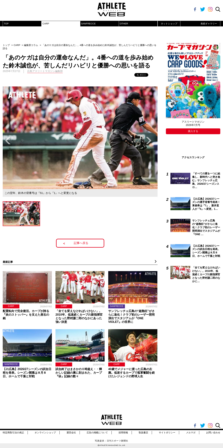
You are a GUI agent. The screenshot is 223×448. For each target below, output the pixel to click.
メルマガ (190, 432)
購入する (193, 131)
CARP (45, 23)
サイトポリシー (167, 432)
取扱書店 (143, 432)
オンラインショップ (45, 432)
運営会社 (71, 432)
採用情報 (123, 432)
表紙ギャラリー (209, 23)
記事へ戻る (81, 243)
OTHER (124, 23)
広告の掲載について (97, 432)
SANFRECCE (88, 23)
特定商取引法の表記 (13, 432)
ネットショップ (169, 23)
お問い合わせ (213, 432)
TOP (6, 23)
